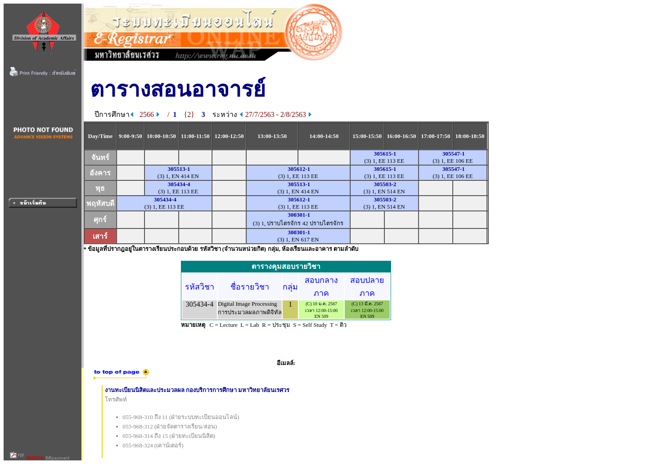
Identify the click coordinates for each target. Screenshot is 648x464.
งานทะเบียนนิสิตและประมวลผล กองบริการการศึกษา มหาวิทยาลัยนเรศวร (197, 390)
